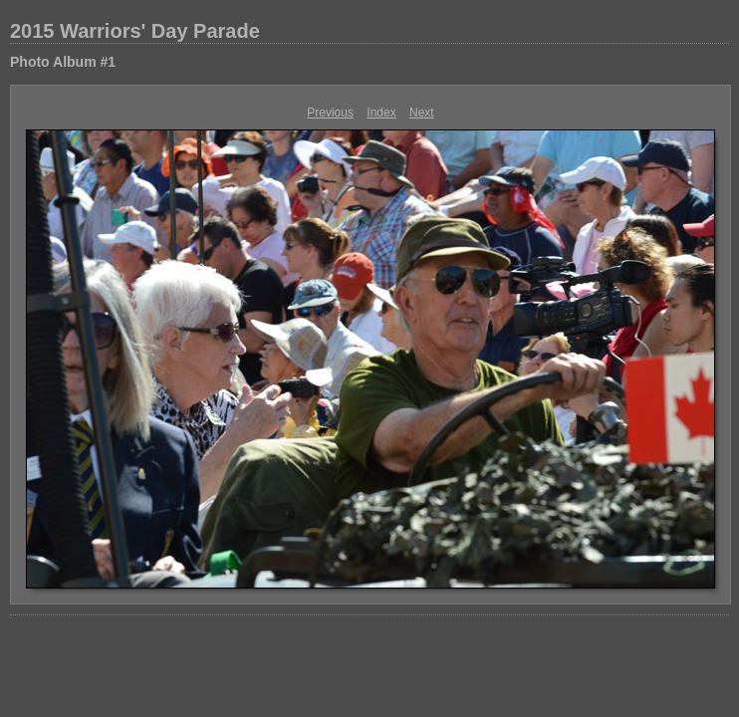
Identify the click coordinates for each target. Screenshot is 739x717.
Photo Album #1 (63, 62)
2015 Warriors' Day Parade (135, 31)
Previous (330, 113)
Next (421, 113)
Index (381, 113)
